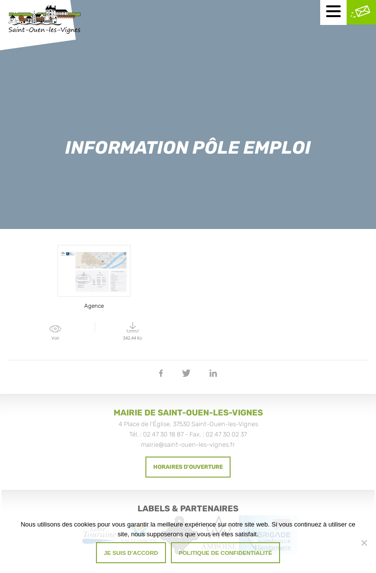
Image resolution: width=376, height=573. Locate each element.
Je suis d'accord (131, 553)
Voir (56, 333)
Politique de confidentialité (225, 553)
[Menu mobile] (333, 12)
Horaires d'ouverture (188, 466)
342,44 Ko (133, 331)
